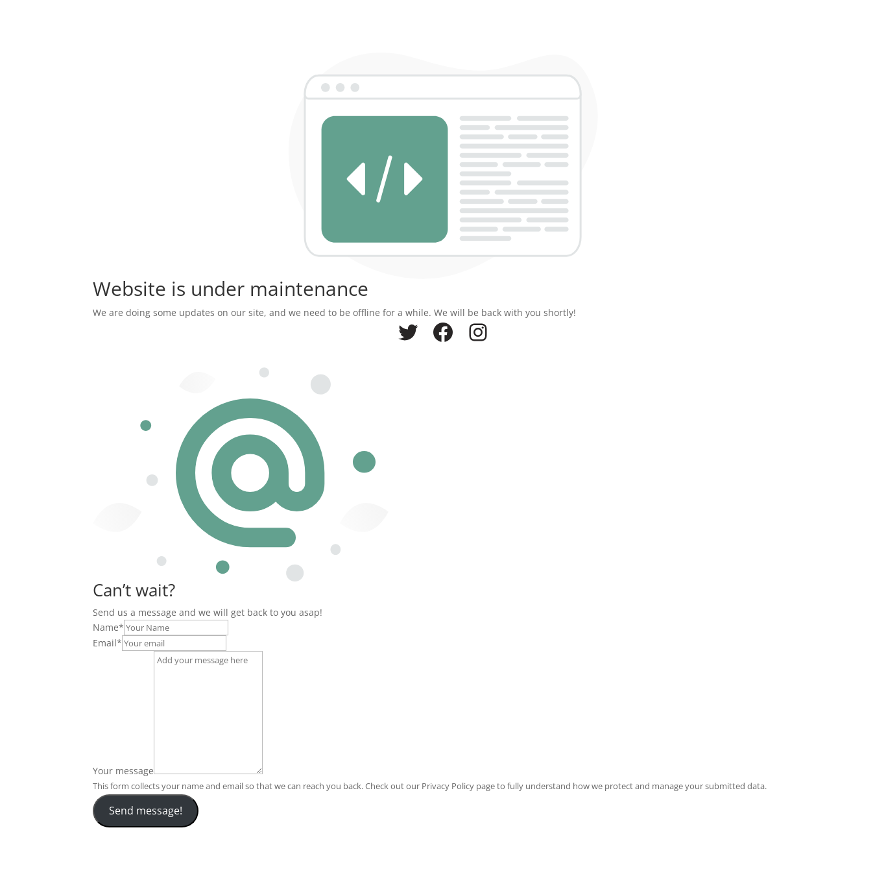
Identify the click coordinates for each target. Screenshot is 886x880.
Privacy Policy (448, 786)
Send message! (145, 810)
